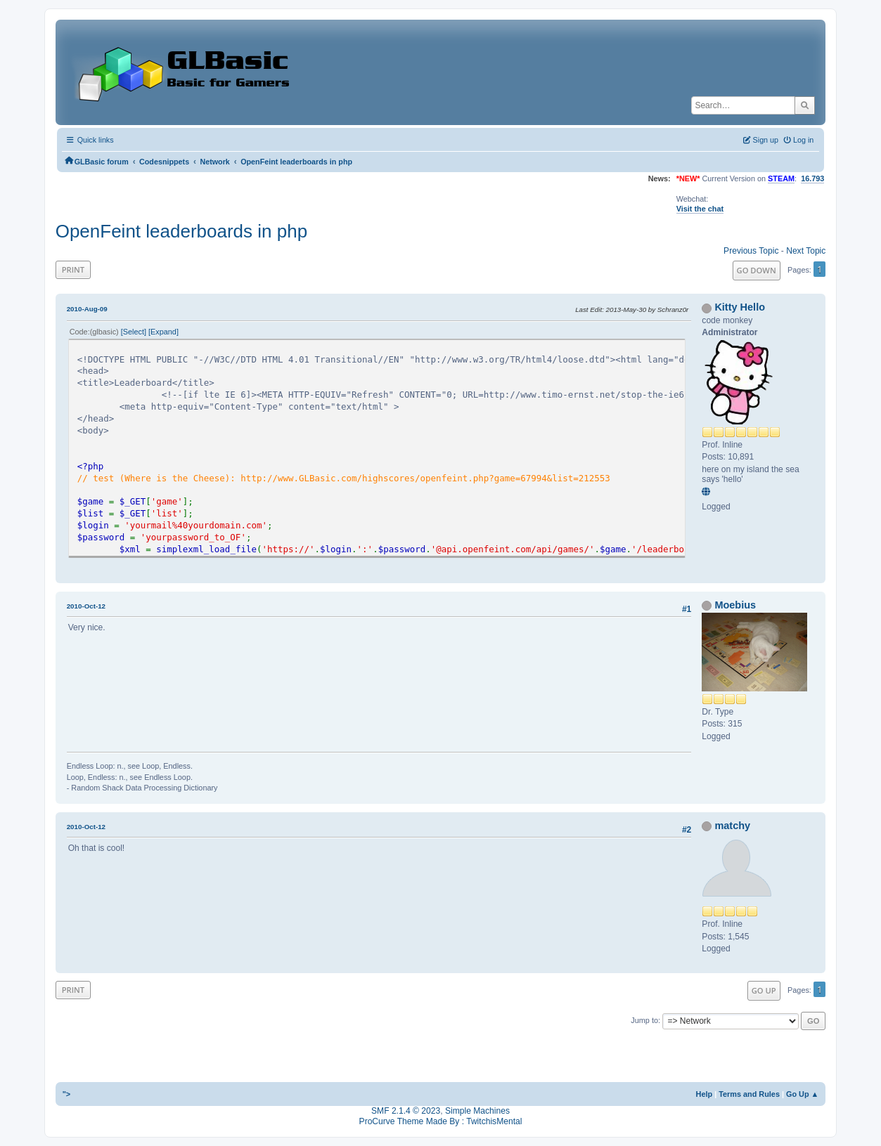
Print (73, 269)
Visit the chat (700, 208)
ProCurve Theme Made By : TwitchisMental (440, 1121)
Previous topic (751, 251)
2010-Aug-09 (87, 309)
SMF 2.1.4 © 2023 (405, 1111)
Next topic (805, 251)
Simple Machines (477, 1111)
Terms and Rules (749, 1094)
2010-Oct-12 (86, 606)
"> (67, 1094)
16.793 (812, 178)
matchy (732, 825)
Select (133, 331)
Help (704, 1094)
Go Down (756, 270)
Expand (163, 331)
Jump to (644, 1020)
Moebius (735, 605)
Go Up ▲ (802, 1094)
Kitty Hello (739, 307)
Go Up (764, 990)
